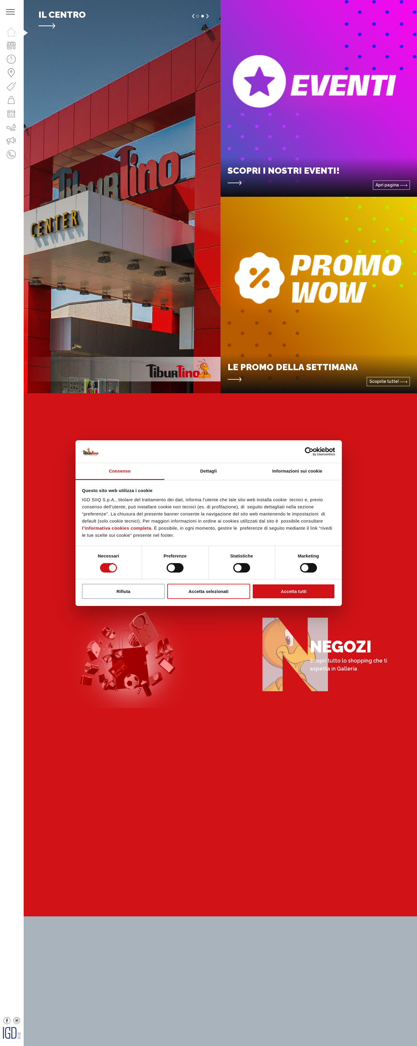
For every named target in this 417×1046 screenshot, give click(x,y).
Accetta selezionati (208, 591)
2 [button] (202, 16)
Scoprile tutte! (388, 381)
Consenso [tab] (120, 470)
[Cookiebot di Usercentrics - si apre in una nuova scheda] (309, 451)
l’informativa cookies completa (116, 528)
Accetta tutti (294, 591)
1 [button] (197, 16)
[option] (122, 196)
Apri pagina (391, 185)
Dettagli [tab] (208, 470)
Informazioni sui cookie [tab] (297, 470)
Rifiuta (124, 591)
